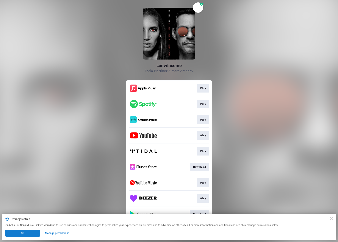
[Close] (331, 218)
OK (22, 233)
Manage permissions (57, 233)
